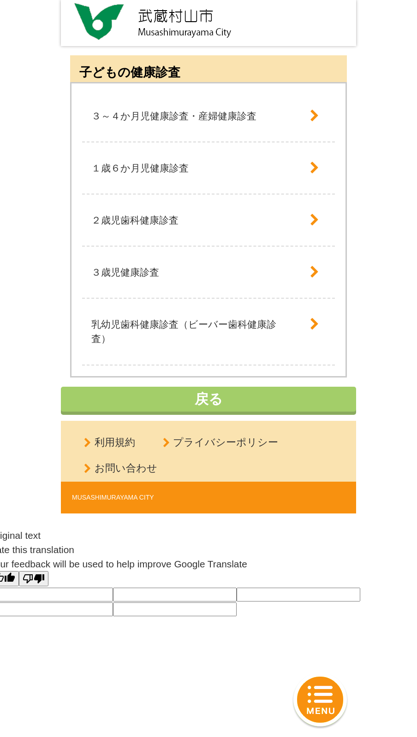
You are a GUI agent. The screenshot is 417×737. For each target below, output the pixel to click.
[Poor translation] (33, 578)
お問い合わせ (126, 468)
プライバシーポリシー (225, 442)
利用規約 (115, 442)
